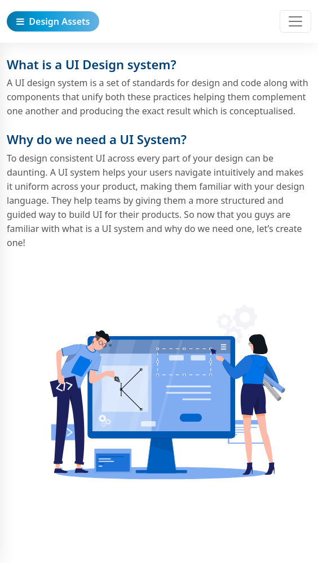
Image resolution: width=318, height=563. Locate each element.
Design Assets (53, 21)
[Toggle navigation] (295, 21)
